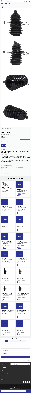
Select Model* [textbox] (4, 344)
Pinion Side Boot (7, 3)
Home (2, 3)
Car (6, 340)
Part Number (22, 340)
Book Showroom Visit (25, 364)
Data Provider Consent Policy (15, 388)
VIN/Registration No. (14, 340)
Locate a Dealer (15, 364)
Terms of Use (15, 387)
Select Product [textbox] (4, 353)
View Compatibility (25, 139)
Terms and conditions (26, 360)
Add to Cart (4, 145)
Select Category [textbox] (5, 350)
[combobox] (15, 344)
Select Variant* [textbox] (4, 347)
